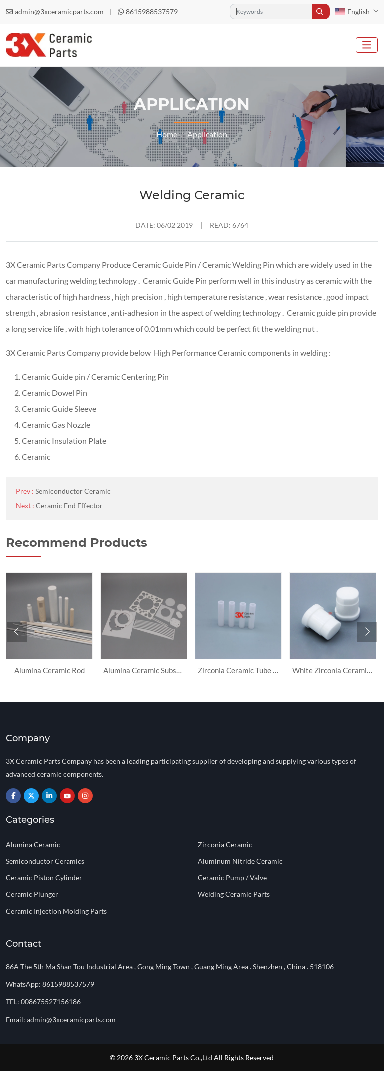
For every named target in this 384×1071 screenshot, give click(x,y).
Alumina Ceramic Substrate (149, 670)
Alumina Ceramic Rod (49, 670)
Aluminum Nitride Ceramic (240, 861)
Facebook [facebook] (13, 795)
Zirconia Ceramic (225, 844)
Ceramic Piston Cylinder (44, 877)
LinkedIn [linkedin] (49, 795)
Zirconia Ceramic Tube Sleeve (246, 670)
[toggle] (367, 45)
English (352, 11)
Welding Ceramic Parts (234, 894)
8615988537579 (152, 11)
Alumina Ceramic (33, 844)
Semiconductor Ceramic (73, 491)
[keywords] (271, 11)
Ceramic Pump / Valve (232, 877)
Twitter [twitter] (31, 795)
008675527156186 (51, 1001)
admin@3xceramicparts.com (59, 11)
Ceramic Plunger (32, 894)
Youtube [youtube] (67, 795)
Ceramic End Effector (69, 505)
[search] (321, 11)
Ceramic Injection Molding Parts (56, 911)
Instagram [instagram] (85, 795)
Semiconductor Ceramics (45, 861)
